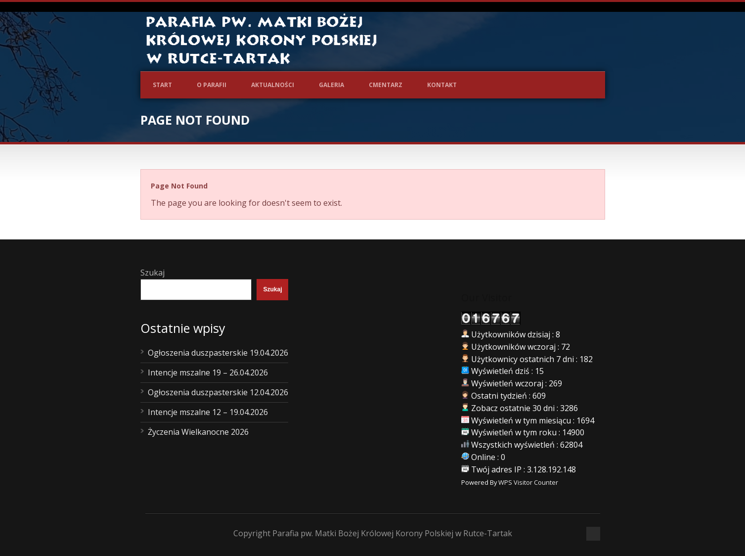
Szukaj (152, 272)
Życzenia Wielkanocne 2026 (198, 431)
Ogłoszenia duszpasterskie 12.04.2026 (218, 392)
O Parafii (211, 85)
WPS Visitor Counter (528, 482)
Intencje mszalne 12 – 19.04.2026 (208, 412)
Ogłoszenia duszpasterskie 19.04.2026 (218, 352)
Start (162, 85)
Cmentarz (385, 85)
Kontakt (442, 85)
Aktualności (272, 85)
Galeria (331, 85)
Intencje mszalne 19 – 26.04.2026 (208, 372)
